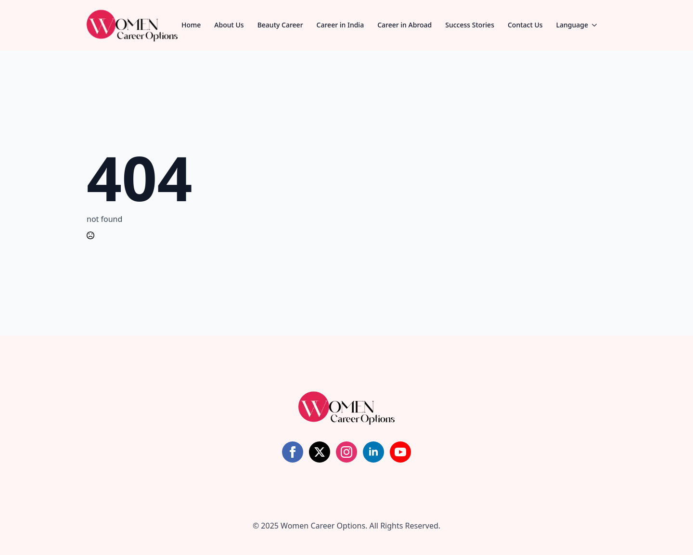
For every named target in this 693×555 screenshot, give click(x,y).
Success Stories (469, 24)
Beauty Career (280, 24)
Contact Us (525, 24)
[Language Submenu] (597, 25)
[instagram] (346, 452)
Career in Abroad (404, 24)
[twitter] (319, 452)
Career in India (340, 24)
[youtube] (400, 452)
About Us (229, 24)
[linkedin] (373, 452)
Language (572, 24)
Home (191, 24)
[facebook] (292, 452)
